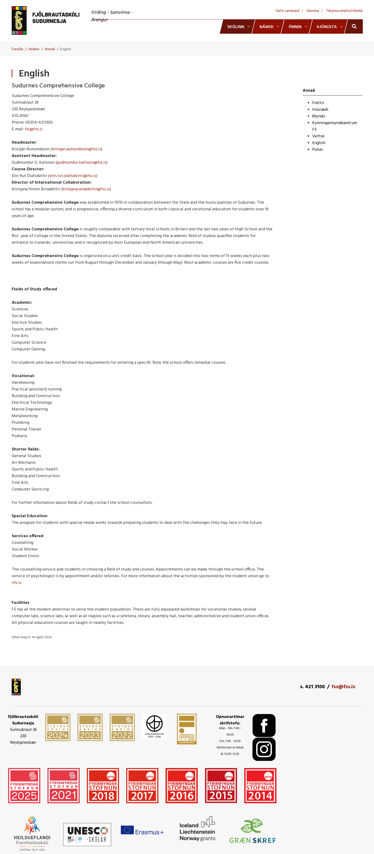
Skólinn (33, 49)
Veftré (318, 136)
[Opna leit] (353, 26)
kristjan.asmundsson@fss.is (76, 149)
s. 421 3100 (312, 687)
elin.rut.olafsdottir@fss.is (72, 175)
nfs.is (16, 582)
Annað (50, 49)
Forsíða (17, 49)
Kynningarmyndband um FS (334, 126)
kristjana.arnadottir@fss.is (86, 189)
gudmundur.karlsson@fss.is (81, 162)
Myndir (318, 116)
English (65, 49)
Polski (317, 149)
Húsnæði (320, 109)
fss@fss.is (33, 129)
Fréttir (318, 103)
